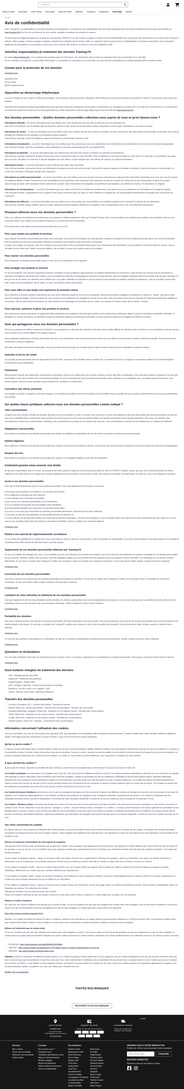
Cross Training (36, 12)
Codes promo (17, 1058)
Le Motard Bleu (74, 1083)
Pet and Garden (96, 1061)
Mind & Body (50, 12)
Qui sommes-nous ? (46, 1049)
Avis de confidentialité (47, 1069)
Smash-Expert (96, 1066)
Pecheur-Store (96, 1058)
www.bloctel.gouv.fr (125, 110)
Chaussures (91, 12)
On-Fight (93, 1052)
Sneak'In (93, 1069)
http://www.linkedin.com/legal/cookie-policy (36, 951)
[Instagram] (136, 1069)
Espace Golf (73, 1061)
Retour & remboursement (48, 1058)
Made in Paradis (75, 1086)
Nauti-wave (95, 1049)
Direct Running (74, 1055)
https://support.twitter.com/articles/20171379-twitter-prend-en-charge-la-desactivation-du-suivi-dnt (58, 948)
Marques (129, 12)
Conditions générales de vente (50, 1055)
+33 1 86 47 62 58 (55, 1036)
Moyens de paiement (47, 1063)
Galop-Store (73, 1066)
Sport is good (95, 1075)
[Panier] (177, 4)
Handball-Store (74, 1072)
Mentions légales (45, 1061)
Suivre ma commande (21, 1052)
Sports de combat (64, 12)
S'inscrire (163, 1054)
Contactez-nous (11, 73)
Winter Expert (96, 1086)
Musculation (23, 12)
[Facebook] (129, 1069)
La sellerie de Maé (76, 1080)
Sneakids (94, 1072)
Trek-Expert (95, 1077)
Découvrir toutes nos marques (92, 1006)
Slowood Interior (97, 1063)
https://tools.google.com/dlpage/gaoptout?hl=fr (24, 914)
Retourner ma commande (22, 1055)
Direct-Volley (73, 1058)
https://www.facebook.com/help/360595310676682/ (41, 944)
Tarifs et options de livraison (49, 1066)
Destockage (117, 12)
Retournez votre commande (123, 1031)
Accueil (7, 17)
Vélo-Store (94, 1083)
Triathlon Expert (96, 1080)
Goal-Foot (72, 1069)
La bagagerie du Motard (78, 1077)
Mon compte (17, 1049)
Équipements (104, 12)
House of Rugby (75, 1075)
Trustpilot (143, 1019)
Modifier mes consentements (17, 972)
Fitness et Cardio (8, 12)
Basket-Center (74, 1049)
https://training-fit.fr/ (13, 32)
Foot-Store (72, 1063)
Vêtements (79, 12)
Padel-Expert (95, 1055)
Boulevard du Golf (75, 1052)
